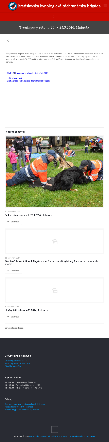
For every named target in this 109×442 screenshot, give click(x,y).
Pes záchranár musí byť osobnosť (19, 407)
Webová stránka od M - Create (82, 436)
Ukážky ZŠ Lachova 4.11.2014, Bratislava (26, 310)
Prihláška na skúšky (13, 366)
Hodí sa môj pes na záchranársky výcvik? (22, 409)
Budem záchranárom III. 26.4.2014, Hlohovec (28, 215)
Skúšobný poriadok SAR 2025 (17, 363)
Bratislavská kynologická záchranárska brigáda (49, 436)
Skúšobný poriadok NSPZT (16, 361)
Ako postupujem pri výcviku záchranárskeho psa (25, 404)
